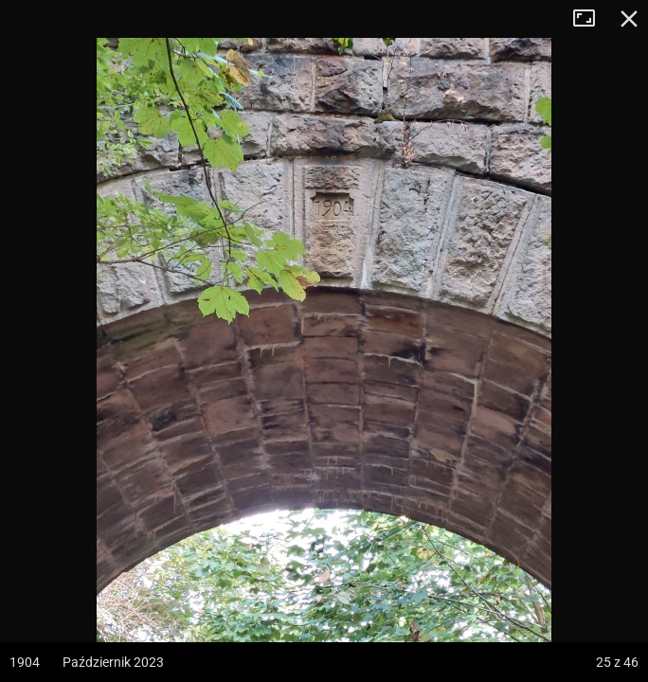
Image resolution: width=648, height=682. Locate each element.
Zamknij (629, 19)
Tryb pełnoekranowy (591, 19)
